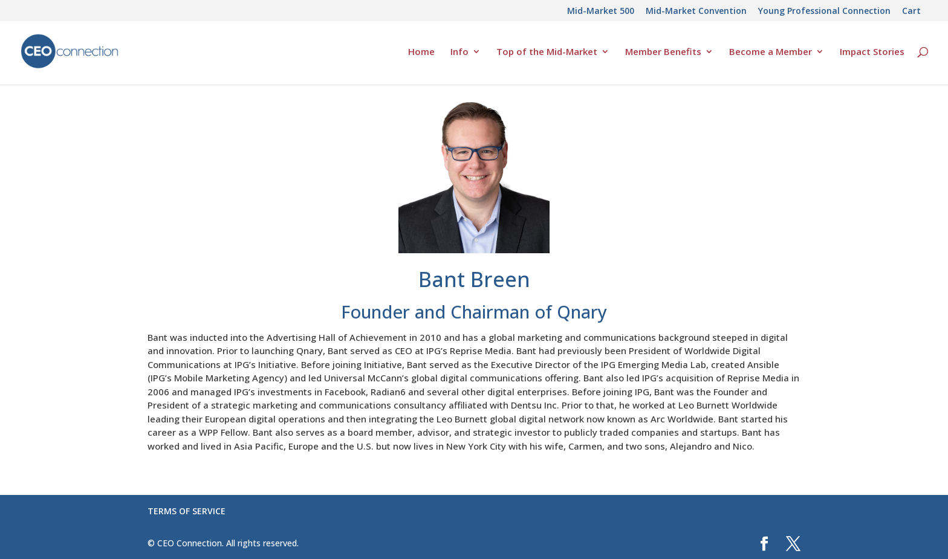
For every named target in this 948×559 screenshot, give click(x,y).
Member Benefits (663, 52)
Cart (911, 11)
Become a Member (770, 52)
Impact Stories (872, 52)
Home (421, 52)
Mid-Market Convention (696, 11)
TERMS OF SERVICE (187, 511)
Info (459, 52)
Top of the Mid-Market (546, 52)
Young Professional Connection (824, 11)
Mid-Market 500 (600, 11)
